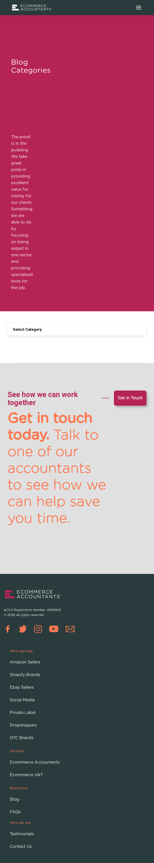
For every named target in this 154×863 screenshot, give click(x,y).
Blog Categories (30, 66)
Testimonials (22, 834)
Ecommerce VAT (26, 775)
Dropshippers (23, 725)
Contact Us (21, 847)
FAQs (15, 812)
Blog (14, 799)
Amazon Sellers (25, 662)
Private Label (23, 713)
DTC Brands (22, 738)
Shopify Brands (25, 675)
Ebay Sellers (22, 687)
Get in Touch (130, 398)
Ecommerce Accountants (35, 762)
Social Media (22, 700)
